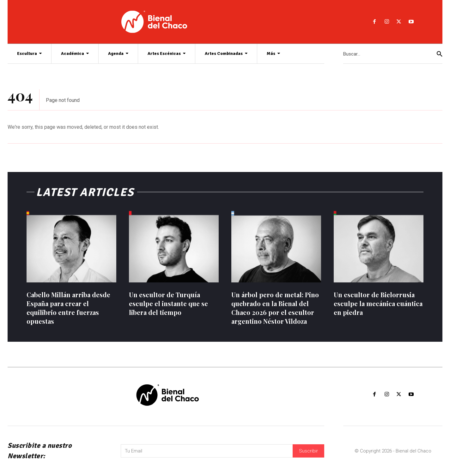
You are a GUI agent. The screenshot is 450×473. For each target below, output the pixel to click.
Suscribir (308, 451)
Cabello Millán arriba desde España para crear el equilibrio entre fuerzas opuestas (68, 307)
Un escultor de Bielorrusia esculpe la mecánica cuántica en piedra (378, 303)
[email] (207, 451)
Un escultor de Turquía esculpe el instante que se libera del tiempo (168, 303)
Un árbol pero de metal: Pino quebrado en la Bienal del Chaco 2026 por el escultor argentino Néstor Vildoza (275, 307)
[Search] (439, 54)
